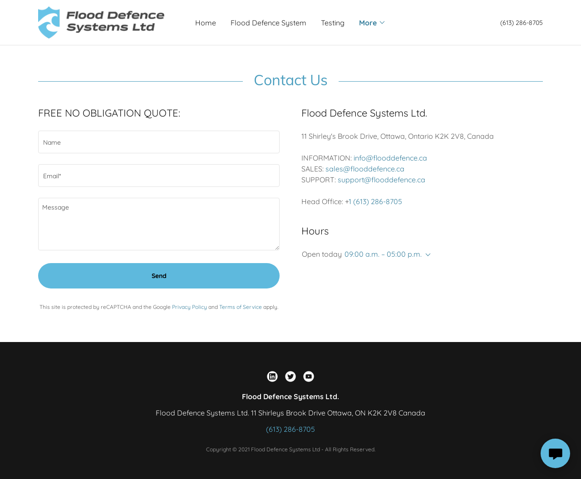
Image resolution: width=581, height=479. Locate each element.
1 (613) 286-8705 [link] (375, 201)
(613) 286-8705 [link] (521, 23)
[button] (372, 22)
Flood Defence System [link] (268, 22)
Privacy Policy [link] (189, 306)
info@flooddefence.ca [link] (390, 157)
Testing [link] (333, 22)
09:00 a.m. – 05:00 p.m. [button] (383, 254)
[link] (101, 21)
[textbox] (159, 142)
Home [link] (205, 22)
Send (159, 276)
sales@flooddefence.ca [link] (364, 168)
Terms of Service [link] (240, 306)
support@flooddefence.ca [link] (381, 179)
